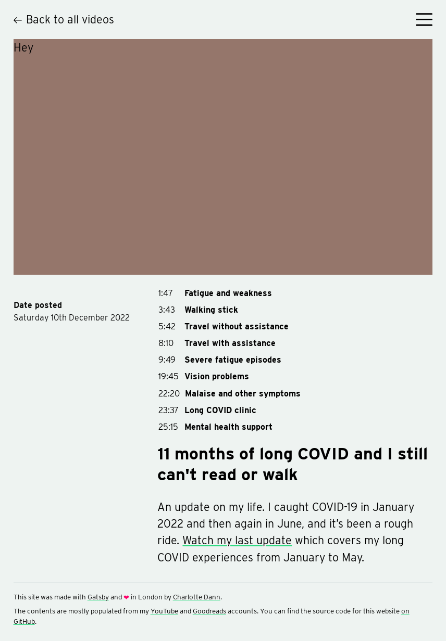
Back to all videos (64, 19)
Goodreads (209, 611)
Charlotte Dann (196, 597)
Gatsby (98, 597)
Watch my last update (237, 540)
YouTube (164, 611)
